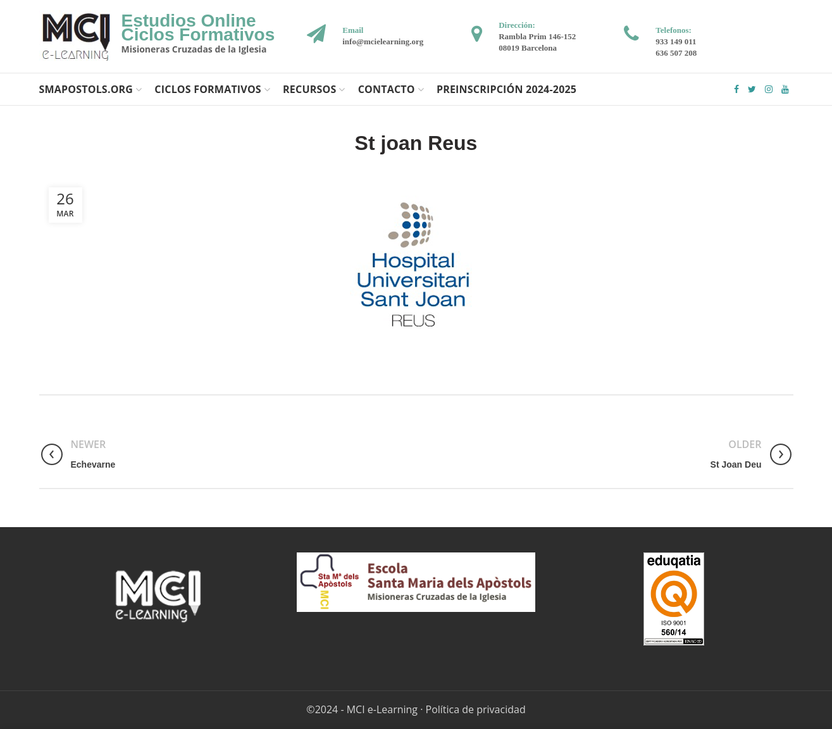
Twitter (752, 89)
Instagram (768, 89)
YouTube (785, 89)
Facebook (736, 89)
